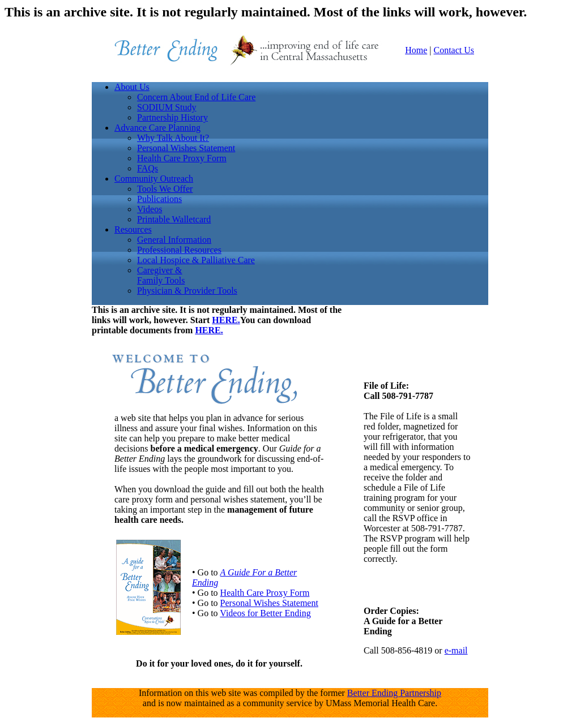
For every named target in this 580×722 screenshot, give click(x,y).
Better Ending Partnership (394, 693)
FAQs (147, 168)
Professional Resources (179, 250)
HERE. (226, 320)
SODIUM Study (166, 107)
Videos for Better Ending (265, 613)
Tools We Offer (165, 189)
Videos (149, 209)
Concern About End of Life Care (196, 97)
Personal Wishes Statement (186, 148)
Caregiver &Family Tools (161, 275)
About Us (132, 87)
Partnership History (172, 117)
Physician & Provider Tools (187, 290)
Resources (133, 229)
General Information (174, 239)
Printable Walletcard (174, 219)
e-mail (456, 650)
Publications (159, 199)
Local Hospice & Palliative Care (196, 260)
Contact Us (453, 50)
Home (416, 50)
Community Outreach (153, 178)
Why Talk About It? (173, 138)
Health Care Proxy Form (182, 158)
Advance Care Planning (157, 127)
